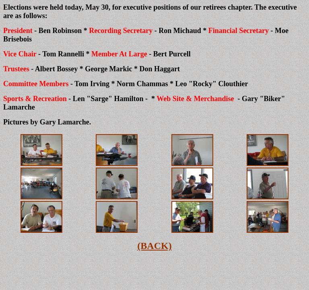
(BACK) (154, 245)
